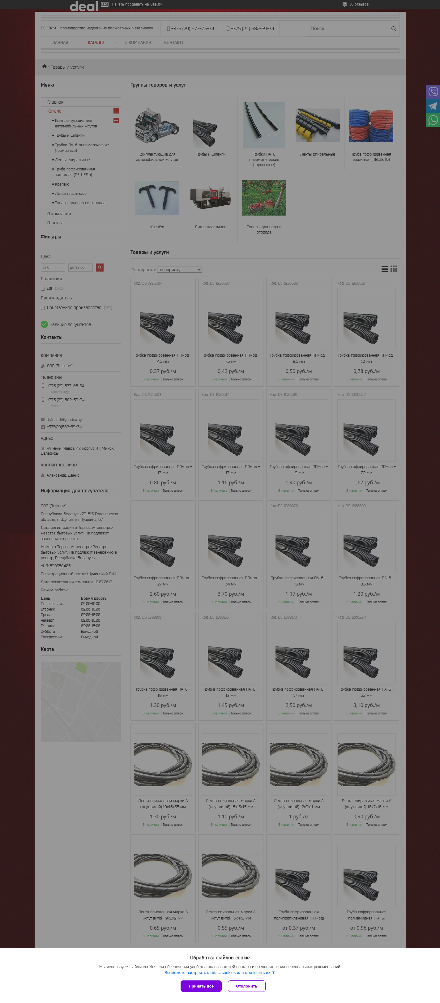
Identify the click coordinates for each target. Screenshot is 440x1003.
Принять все (201, 986)
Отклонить (246, 986)
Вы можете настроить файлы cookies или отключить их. (217, 972)
